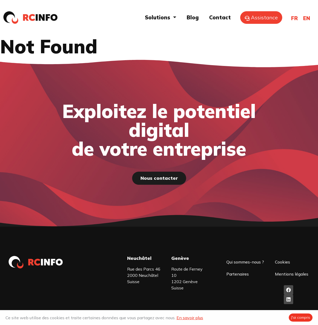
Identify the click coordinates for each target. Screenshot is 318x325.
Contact (220, 17)
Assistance (261, 17)
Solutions (158, 17)
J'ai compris (300, 317)
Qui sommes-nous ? (245, 262)
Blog (193, 17)
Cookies (282, 262)
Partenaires (237, 274)
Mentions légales (291, 274)
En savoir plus (189, 317)
